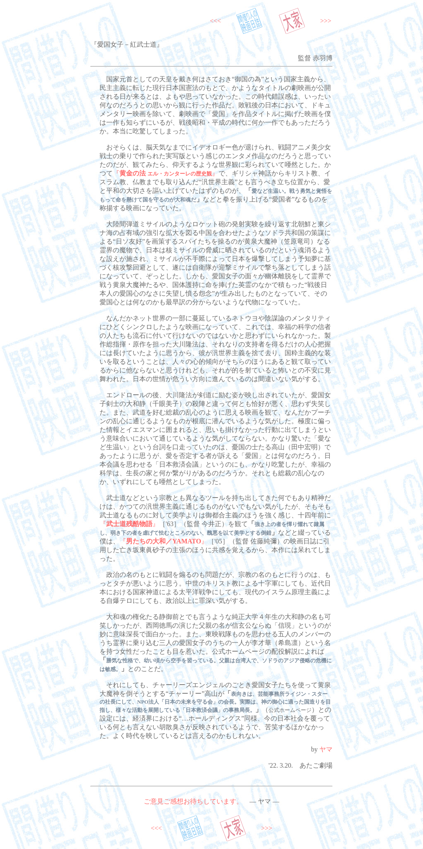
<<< (215, 20)
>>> (325, 20)
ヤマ (326, 749)
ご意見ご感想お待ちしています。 (193, 801)
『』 (166, 173)
